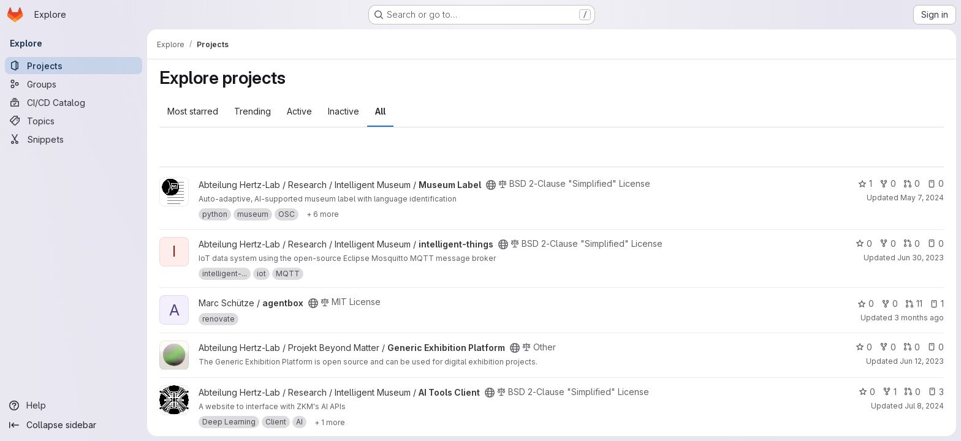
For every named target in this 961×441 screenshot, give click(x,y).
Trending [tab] (252, 111)
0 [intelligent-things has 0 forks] (887, 243)
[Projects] (73, 65)
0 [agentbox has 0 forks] (889, 303)
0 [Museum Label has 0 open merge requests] (911, 183)
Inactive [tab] (343, 111)
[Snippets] (73, 139)
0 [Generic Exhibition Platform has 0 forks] (887, 347)
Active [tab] (299, 111)
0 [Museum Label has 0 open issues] (935, 183)
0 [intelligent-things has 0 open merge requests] (911, 243)
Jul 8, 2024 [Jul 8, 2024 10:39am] (924, 405)
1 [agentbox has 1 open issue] (937, 303)
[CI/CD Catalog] (73, 102)
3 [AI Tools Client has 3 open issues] (936, 391)
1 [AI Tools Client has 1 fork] (890, 391)
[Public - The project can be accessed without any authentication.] (491, 185)
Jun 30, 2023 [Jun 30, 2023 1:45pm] (920, 257)
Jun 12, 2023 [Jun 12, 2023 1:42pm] (922, 361)
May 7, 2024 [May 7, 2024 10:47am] (922, 197)
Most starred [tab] (192, 111)
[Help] (73, 405)
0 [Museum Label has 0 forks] (887, 183)
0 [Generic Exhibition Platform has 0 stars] (864, 347)
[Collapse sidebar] (73, 425)
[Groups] (73, 83)
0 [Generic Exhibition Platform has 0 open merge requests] (911, 347)
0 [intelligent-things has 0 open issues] (935, 243)
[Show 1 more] (330, 422)
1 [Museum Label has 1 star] (865, 183)
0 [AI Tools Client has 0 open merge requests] (912, 391)
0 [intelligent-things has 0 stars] (864, 243)
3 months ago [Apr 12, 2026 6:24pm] (919, 317)
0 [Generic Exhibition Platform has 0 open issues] (935, 347)
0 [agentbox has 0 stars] (865, 303)
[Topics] (73, 120)
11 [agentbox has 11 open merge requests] (913, 303)
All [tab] (380, 111)
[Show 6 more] (322, 214)
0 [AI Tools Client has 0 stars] (867, 391)
